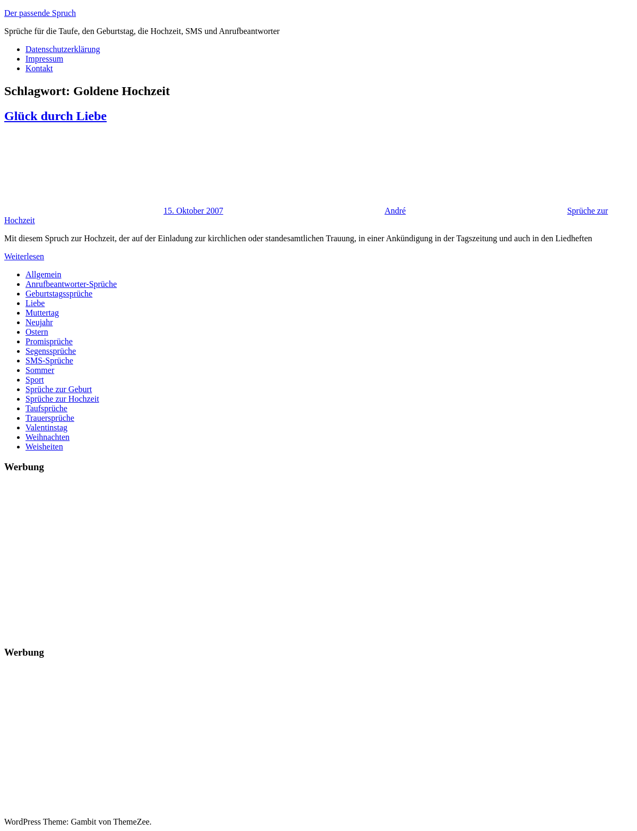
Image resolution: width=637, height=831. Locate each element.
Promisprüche (49, 341)
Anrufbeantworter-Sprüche (71, 284)
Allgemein (43, 274)
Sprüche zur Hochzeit (62, 398)
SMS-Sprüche (49, 360)
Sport (34, 379)
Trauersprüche (49, 417)
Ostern (36, 331)
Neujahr (39, 322)
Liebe (35, 303)
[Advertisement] (318, 557)
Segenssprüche (50, 350)
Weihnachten (47, 437)
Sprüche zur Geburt (58, 389)
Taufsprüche (46, 408)
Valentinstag (46, 427)
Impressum (44, 58)
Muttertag (42, 312)
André (395, 210)
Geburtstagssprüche (58, 293)
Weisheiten (44, 446)
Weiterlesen (24, 256)
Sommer (39, 370)
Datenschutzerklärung (62, 49)
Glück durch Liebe (55, 116)
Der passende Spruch (40, 13)
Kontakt (39, 68)
